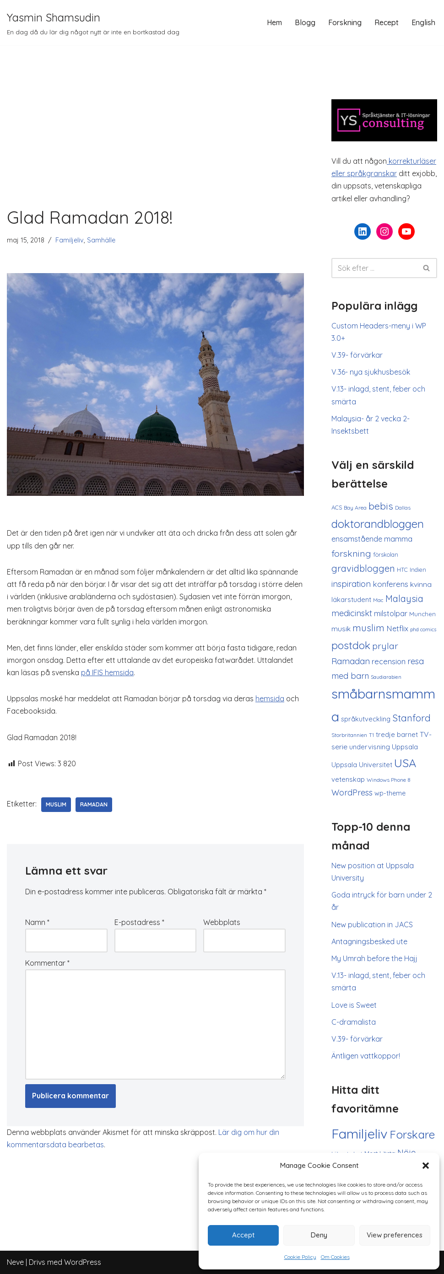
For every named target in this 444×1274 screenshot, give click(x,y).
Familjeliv (69, 240)
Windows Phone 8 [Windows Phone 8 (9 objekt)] (389, 779)
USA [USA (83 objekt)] (405, 763)
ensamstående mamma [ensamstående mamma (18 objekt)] (371, 538)
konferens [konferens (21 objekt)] (390, 584)
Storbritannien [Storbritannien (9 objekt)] (349, 734)
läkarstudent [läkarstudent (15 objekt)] (351, 599)
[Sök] (374, 268)
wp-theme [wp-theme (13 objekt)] (390, 793)
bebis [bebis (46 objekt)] (380, 506)
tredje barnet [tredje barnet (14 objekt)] (397, 734)
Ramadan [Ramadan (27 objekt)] (350, 661)
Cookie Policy (300, 1256)
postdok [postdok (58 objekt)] (350, 645)
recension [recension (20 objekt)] (389, 661)
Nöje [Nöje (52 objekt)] (406, 1152)
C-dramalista (353, 1022)
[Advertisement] (155, 137)
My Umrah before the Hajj (374, 958)
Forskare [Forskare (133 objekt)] (412, 1134)
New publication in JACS (372, 924)
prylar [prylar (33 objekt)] (385, 645)
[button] (425, 1165)
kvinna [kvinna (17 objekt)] (421, 584)
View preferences (394, 1235)
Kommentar (47, 963)
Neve (15, 1262)
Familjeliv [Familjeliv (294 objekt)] (359, 1133)
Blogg (305, 22)
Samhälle (101, 240)
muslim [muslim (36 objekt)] (368, 628)
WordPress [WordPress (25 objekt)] (352, 792)
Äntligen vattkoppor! (365, 1055)
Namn (37, 922)
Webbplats (221, 922)
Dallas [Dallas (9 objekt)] (403, 507)
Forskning (345, 22)
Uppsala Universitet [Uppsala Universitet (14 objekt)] (361, 764)
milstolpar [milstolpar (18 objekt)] (390, 613)
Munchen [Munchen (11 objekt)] (422, 614)
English (423, 22)
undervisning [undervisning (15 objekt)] (369, 746)
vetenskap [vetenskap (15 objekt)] (348, 779)
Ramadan (94, 804)
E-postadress (139, 922)
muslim (56, 804)
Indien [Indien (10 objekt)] (418, 569)
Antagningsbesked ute (369, 941)
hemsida (269, 698)
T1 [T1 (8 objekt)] (371, 735)
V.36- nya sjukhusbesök (370, 371)
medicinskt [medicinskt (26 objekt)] (351, 613)
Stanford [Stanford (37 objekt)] (411, 718)
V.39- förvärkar (357, 355)
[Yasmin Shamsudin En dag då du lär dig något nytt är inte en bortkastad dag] (93, 22)
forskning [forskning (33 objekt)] (351, 553)
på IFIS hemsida (107, 672)
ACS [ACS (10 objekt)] (336, 507)
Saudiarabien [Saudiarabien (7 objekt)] (386, 677)
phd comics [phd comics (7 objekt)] (423, 629)
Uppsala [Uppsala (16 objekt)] (405, 746)
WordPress (82, 1262)
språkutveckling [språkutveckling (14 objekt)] (365, 719)
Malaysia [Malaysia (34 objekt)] (404, 598)
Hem (274, 22)
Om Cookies (335, 1256)
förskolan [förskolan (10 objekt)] (385, 554)
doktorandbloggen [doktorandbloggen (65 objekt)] (377, 524)
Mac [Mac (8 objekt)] (378, 600)
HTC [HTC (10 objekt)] (402, 569)
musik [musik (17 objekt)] (341, 628)
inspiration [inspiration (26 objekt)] (351, 584)
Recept (386, 22)
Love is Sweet (354, 1005)
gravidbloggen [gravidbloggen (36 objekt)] (363, 568)
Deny (319, 1235)
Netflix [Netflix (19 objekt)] (397, 628)
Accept (243, 1235)
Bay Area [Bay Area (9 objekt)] (355, 507)
